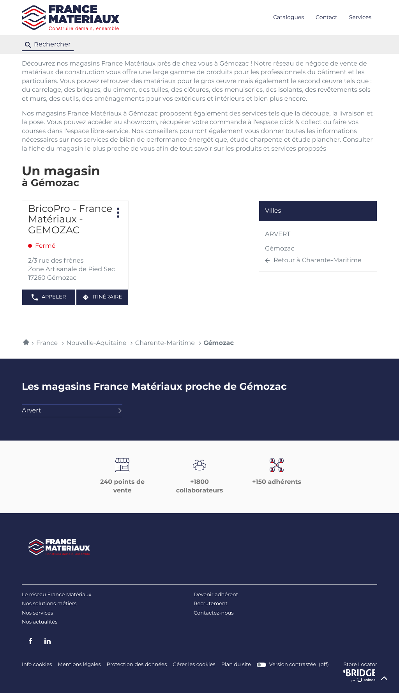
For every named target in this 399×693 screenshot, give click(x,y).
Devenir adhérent (216, 595)
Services (360, 17)
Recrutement (211, 604)
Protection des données (137, 664)
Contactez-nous (214, 613)
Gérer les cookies (194, 664)
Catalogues (288, 17)
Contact (326, 17)
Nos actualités (39, 622)
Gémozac (280, 249)
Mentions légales (79, 664)
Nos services (37, 613)
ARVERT (277, 234)
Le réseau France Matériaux (57, 595)
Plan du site (236, 664)
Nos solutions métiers (49, 604)
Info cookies (37, 664)
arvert (72, 411)
